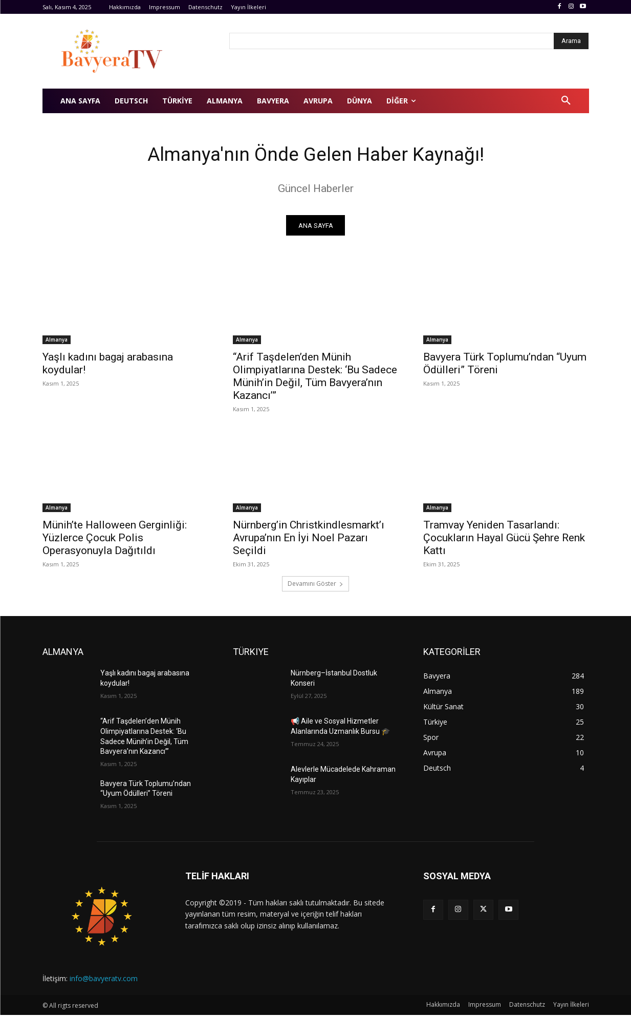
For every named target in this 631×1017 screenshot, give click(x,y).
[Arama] (571, 41)
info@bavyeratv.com (104, 981)
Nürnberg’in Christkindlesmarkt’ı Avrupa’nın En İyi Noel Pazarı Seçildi (308, 540)
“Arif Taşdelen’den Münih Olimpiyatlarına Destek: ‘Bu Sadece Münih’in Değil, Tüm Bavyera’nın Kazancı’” (315, 378)
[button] (566, 101)
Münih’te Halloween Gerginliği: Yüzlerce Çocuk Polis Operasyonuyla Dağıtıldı (114, 540)
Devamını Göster (315, 586)
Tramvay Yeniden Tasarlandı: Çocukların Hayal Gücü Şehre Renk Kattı (504, 540)
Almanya (57, 342)
